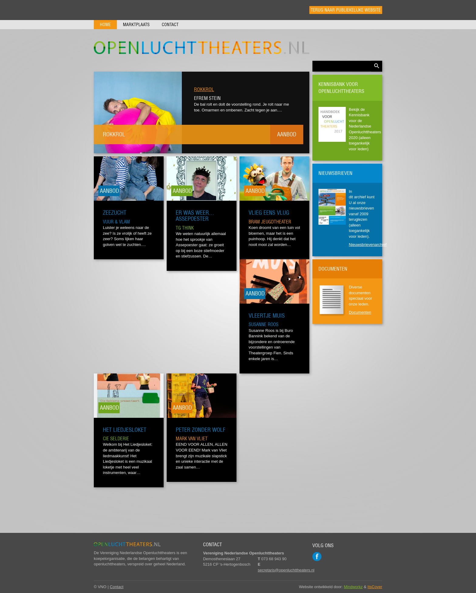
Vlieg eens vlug (269, 212)
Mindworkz (353, 586)
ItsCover (375, 586)
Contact (170, 24)
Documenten (360, 312)
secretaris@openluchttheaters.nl (286, 570)
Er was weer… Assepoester (195, 215)
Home (105, 24)
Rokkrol (204, 89)
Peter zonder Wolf (200, 429)
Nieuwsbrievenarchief (367, 244)
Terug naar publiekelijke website (346, 10)
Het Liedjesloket (124, 429)
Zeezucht (114, 212)
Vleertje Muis (267, 315)
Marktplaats (136, 24)
